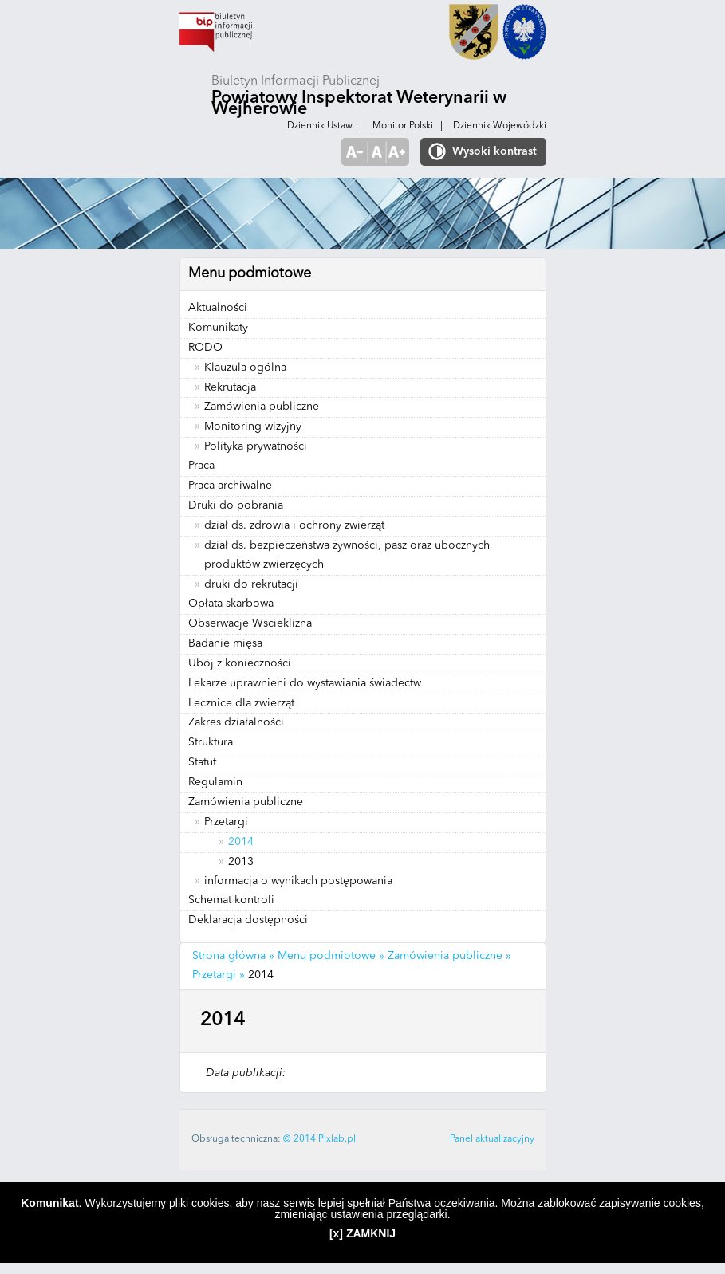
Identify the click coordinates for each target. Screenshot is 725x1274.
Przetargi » (218, 975)
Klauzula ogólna (245, 367)
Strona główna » (233, 955)
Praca (201, 465)
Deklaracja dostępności (248, 920)
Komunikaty (218, 327)
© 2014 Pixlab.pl (319, 1139)
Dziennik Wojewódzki (499, 126)
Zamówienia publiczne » (449, 955)
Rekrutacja (230, 387)
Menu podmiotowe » (331, 955)
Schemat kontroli (231, 900)
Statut (202, 762)
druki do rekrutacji (251, 584)
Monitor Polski (402, 126)
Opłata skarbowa (231, 603)
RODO (205, 347)
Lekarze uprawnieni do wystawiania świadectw (304, 683)
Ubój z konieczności (239, 663)
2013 (241, 861)
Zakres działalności (236, 722)
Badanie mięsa (225, 643)
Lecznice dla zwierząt (241, 703)
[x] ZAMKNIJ (362, 1233)
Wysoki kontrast (494, 151)
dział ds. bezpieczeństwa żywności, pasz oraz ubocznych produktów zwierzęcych (347, 555)
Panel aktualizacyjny (492, 1139)
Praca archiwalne (230, 485)
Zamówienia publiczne (261, 406)
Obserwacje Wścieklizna (250, 623)
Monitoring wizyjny (252, 426)
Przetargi (226, 822)
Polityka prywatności (255, 446)
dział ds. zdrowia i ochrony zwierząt (294, 525)
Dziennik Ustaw (320, 126)
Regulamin (215, 782)
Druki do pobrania (235, 505)
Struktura (210, 742)
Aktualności (217, 307)
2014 (241, 841)
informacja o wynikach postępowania (298, 881)
